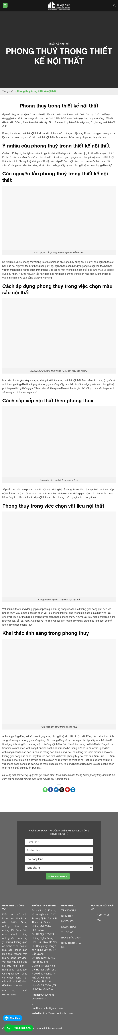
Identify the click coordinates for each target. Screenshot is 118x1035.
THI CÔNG (67, 932)
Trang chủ (7, 91)
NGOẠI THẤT (69, 926)
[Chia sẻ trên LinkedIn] (72, 789)
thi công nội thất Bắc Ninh (78, 763)
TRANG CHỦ (68, 910)
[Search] (114, 5)
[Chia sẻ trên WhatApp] (45, 789)
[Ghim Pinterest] (67, 789)
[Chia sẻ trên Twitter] (56, 789)
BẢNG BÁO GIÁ (71, 937)
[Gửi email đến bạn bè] (61, 789)
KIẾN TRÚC (68, 916)
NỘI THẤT (68, 921)
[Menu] (5, 5)
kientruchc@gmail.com (50, 1008)
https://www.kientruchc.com (57, 1013)
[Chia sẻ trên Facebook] (50, 789)
